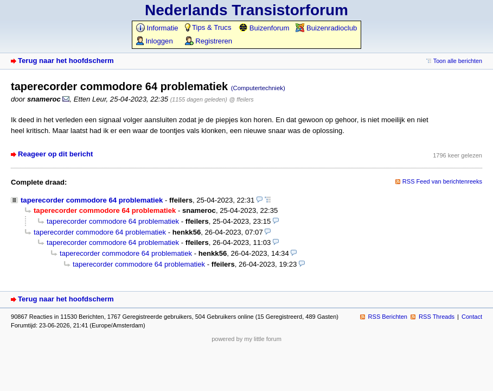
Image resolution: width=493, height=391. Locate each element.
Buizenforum (264, 28)
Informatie (157, 28)
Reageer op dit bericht (55, 154)
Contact (472, 316)
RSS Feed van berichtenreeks (442, 181)
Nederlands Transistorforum (246, 10)
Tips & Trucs (208, 27)
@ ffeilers (241, 99)
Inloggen (154, 41)
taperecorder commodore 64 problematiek (92, 200)
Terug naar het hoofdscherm (66, 60)
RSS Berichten (387, 316)
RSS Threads (436, 316)
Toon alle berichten (457, 61)
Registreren (208, 41)
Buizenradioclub (326, 28)
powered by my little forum (246, 339)
